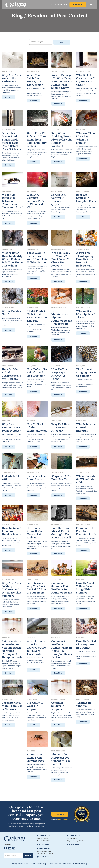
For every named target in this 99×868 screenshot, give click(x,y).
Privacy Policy (41, 863)
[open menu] (91, 4)
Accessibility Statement (71, 863)
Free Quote (77, 4)
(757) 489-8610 (63, 819)
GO (62, 42)
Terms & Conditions (54, 863)
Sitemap (84, 863)
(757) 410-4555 (43, 856)
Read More (9, 96)
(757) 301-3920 (73, 843)
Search (28, 855)
